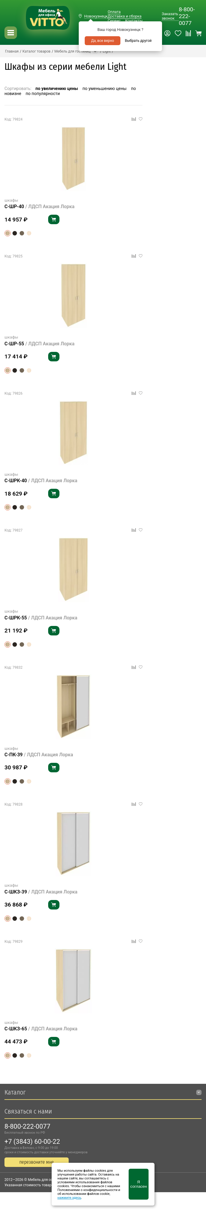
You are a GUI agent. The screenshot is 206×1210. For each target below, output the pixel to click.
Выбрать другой (138, 41)
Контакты (134, 20)
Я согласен (138, 1184)
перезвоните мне (36, 1162)
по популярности (43, 93)
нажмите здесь (69, 1198)
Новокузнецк (96, 16)
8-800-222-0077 (187, 16)
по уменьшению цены (105, 88)
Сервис (114, 20)
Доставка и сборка (124, 16)
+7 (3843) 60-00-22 (32, 1141)
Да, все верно (102, 41)
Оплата (114, 12)
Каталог (15, 1092)
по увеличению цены (56, 88)
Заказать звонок (170, 16)
